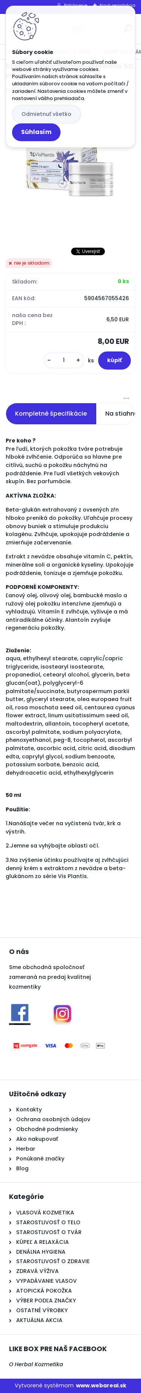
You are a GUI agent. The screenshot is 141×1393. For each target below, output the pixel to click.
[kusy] (64, 360)
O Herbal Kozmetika (36, 1364)
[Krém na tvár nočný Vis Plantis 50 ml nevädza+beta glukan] (70, 170)
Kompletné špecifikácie (51, 413)
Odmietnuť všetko (46, 114)
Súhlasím (36, 132)
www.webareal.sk (101, 1385)
